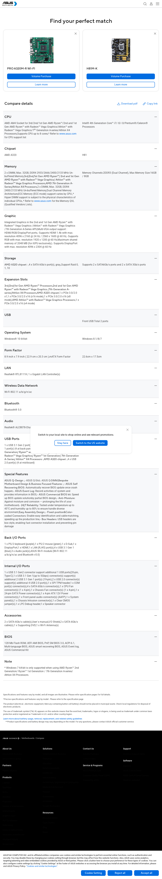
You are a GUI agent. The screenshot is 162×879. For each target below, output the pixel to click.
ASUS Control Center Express (136, 775)
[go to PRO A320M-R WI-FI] (41, 50)
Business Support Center (134, 754)
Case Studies (49, 822)
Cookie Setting (93, 873)
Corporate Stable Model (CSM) (96, 775)
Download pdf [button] (127, 104)
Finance (46, 792)
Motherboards (9, 811)
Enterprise (47, 759)
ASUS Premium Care (92, 770)
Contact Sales (89, 759)
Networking (8, 825)
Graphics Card (9, 816)
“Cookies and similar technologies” (41, 866)
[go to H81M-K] (120, 50)
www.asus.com (67, 133)
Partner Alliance (10, 770)
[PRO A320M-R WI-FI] (41, 68)
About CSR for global (12, 759)
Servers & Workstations (13, 806)
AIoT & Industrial (10, 820)
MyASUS (127, 766)
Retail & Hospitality (51, 768)
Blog (45, 827)
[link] (41, 84)
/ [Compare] (39, 738)
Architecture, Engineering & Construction (61, 782)
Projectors (7, 801)
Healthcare (48, 773)
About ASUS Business (12, 754)
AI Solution (47, 801)
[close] (127, 429)
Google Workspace (51, 806)
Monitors (6, 797)
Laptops (6, 782)
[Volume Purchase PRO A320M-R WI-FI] (41, 76)
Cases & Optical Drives (13, 830)
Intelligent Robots (10, 839)
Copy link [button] (150, 104)
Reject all (120, 873)
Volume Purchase (91, 754)
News (45, 832)
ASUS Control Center (132, 770)
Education (47, 763)
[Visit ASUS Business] (12, 738)
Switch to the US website (90, 442)
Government (48, 796)
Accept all (146, 873)
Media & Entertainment (53, 787)
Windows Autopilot (131, 780)
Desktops (7, 787)
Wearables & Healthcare (13, 834)
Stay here (62, 442)
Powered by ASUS (91, 780)
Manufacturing (49, 777)
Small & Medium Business (54, 754)
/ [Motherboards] (27, 738)
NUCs (5, 792)
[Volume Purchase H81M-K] (121, 76)
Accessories (8, 844)
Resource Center (50, 818)
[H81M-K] (121, 68)
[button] (145, 4)
